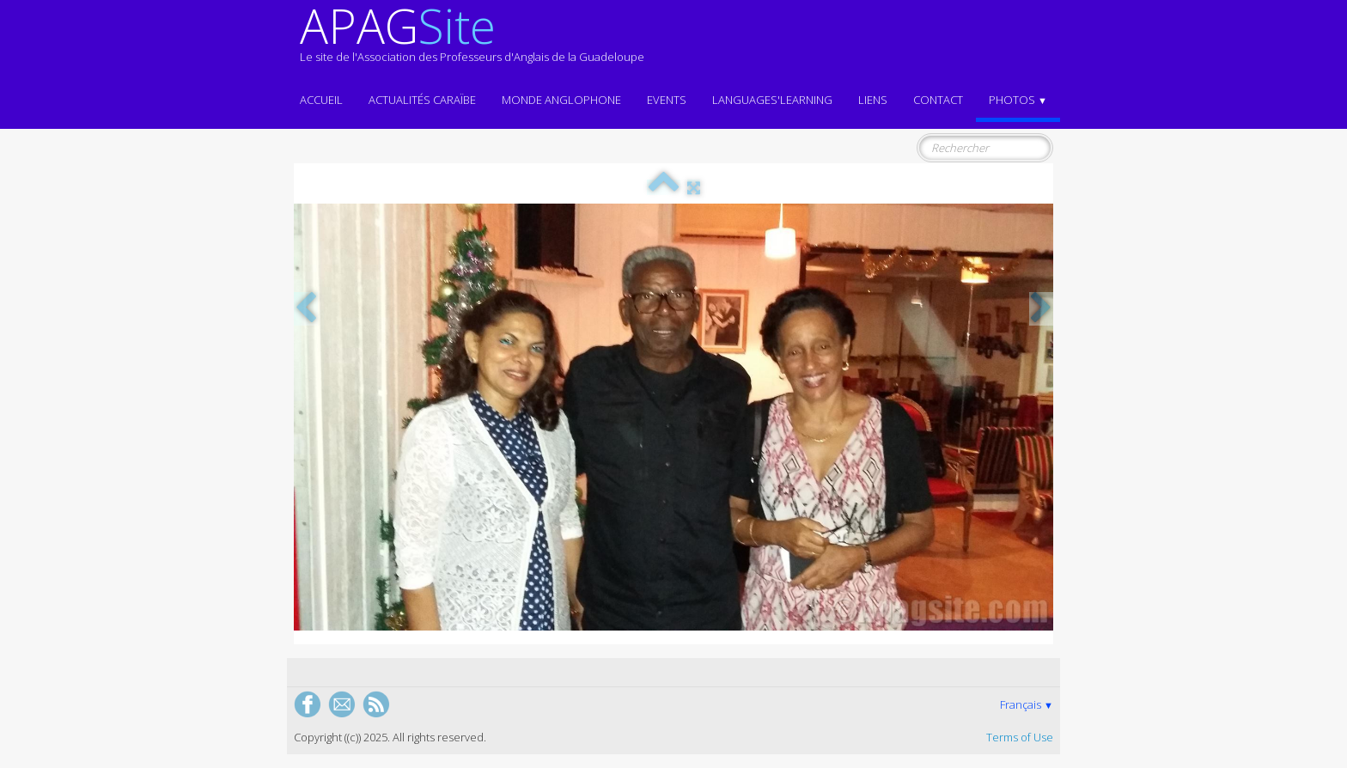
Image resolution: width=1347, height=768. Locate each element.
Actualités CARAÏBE (422, 99)
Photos (1018, 99)
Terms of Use (1019, 737)
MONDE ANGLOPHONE (561, 99)
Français (1026, 704)
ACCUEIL (321, 99)
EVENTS (666, 99)
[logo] (472, 41)
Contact (938, 99)
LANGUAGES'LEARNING (772, 99)
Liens (872, 99)
